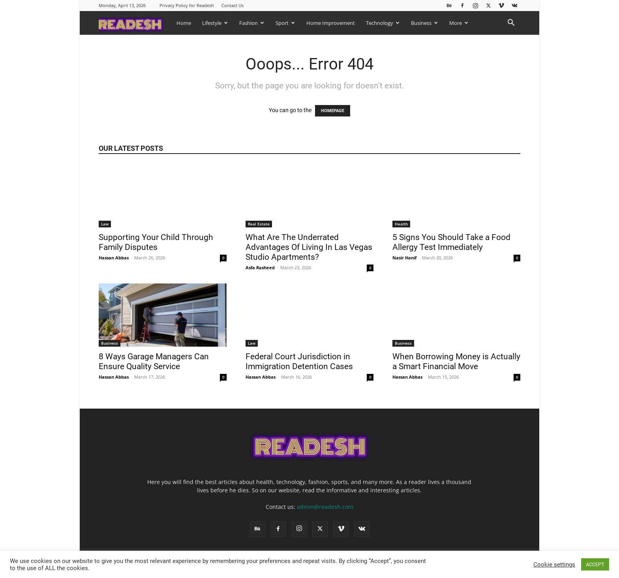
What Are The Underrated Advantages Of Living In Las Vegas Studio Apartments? (309, 247)
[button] (510, 23)
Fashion (251, 22)
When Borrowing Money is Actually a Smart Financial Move (456, 361)
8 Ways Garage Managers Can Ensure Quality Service (154, 361)
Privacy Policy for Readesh (186, 5)
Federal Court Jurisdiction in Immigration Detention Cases (300, 361)
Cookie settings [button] (554, 564)
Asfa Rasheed (260, 267)
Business (424, 22)
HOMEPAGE (332, 110)
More (458, 22)
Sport (285, 22)
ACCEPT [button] (595, 564)
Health (401, 224)
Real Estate (259, 224)
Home (183, 22)
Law (105, 224)
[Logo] (135, 22)
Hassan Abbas (114, 258)
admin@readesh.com (325, 506)
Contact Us (232, 5)
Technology (383, 22)
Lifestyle (215, 22)
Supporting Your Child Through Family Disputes (156, 242)
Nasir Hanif (404, 258)
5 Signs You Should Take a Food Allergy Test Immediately (451, 242)
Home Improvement (330, 22)
